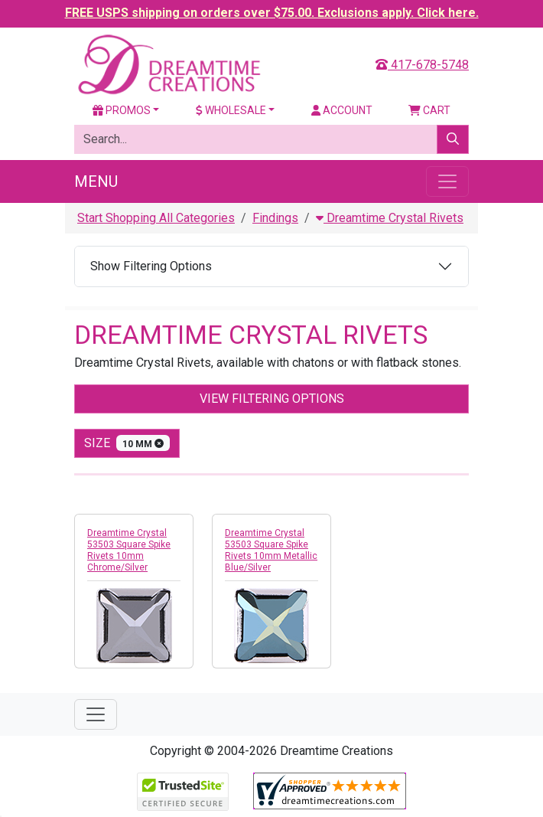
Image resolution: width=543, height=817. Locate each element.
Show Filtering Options (151, 266)
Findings (275, 218)
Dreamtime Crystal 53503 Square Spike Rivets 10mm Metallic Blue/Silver (271, 550)
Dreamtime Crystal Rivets (389, 218)
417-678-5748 (422, 64)
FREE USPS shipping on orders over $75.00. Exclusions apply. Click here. (272, 12)
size (127, 443)
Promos (122, 110)
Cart (429, 110)
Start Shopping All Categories (156, 218)
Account (341, 110)
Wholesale (231, 110)
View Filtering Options (272, 398)
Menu (96, 181)
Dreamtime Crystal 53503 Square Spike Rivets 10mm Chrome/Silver (129, 550)
